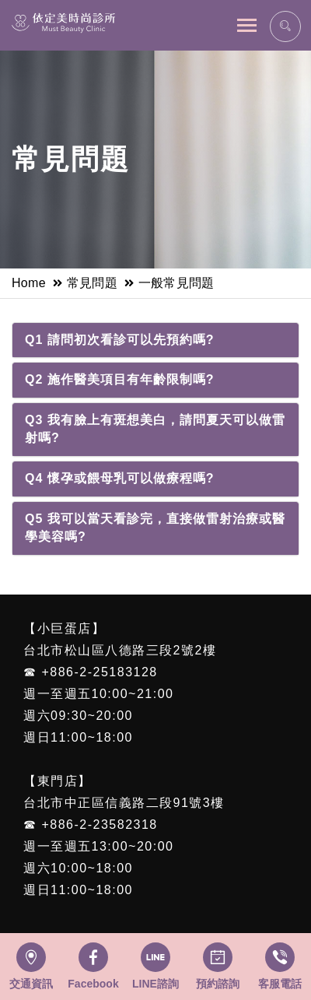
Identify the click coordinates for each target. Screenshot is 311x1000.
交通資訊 (31, 983)
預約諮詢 (217, 983)
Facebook (93, 983)
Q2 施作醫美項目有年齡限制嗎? (120, 379)
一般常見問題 (176, 282)
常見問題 (92, 282)
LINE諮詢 (155, 983)
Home (29, 282)
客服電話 (280, 983)
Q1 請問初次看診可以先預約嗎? (120, 339)
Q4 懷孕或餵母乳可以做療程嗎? (120, 478)
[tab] (155, 340)
